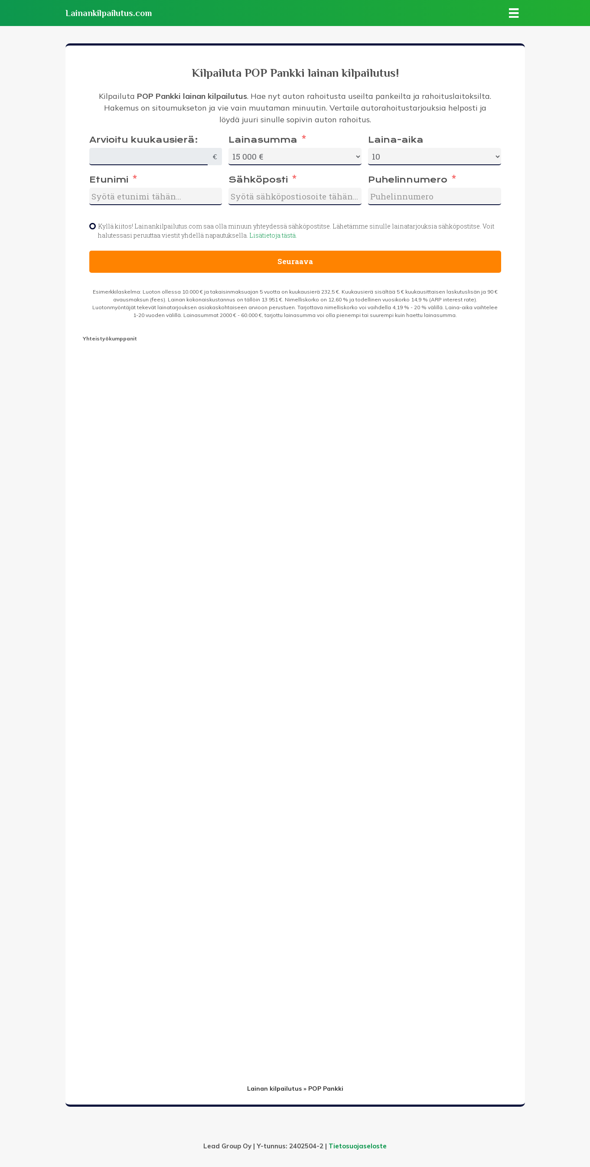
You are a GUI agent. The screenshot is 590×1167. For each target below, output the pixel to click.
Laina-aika (396, 140)
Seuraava (295, 261)
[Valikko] (514, 13)
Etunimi (108, 180)
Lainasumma (262, 140)
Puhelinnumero (407, 180)
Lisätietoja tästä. (273, 235)
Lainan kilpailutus (274, 1088)
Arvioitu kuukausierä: (143, 140)
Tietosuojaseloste (358, 1146)
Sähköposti (258, 180)
